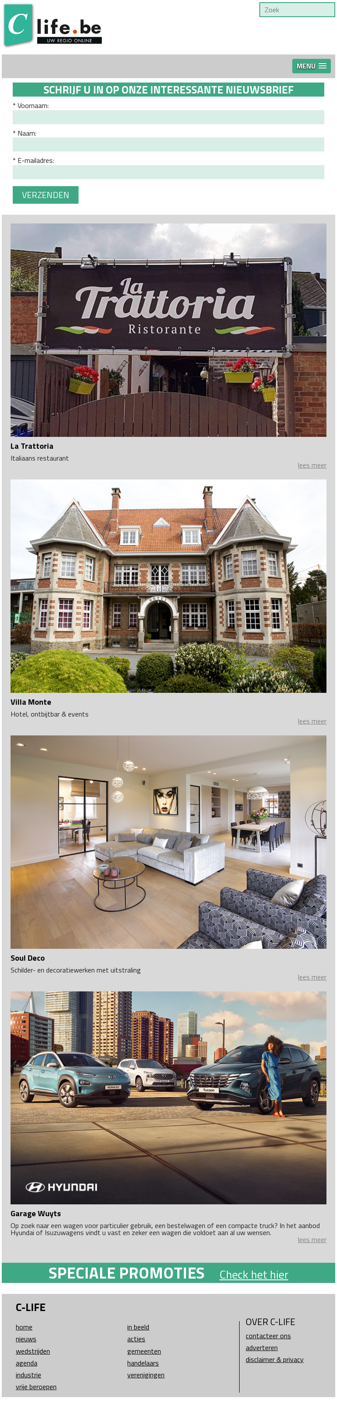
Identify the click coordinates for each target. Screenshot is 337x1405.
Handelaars (143, 1363)
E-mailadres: (36, 160)
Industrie (28, 1374)
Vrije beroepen (36, 1386)
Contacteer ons (268, 1335)
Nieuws (26, 1338)
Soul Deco (28, 958)
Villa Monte (31, 702)
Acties (136, 1338)
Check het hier (253, 1274)
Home (24, 1327)
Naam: (27, 133)
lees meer (312, 465)
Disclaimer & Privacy (275, 1359)
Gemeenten (144, 1351)
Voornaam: (33, 105)
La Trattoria (32, 446)
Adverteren (262, 1347)
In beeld (138, 1327)
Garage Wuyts (36, 1213)
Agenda (26, 1363)
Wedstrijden (33, 1351)
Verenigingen (146, 1374)
